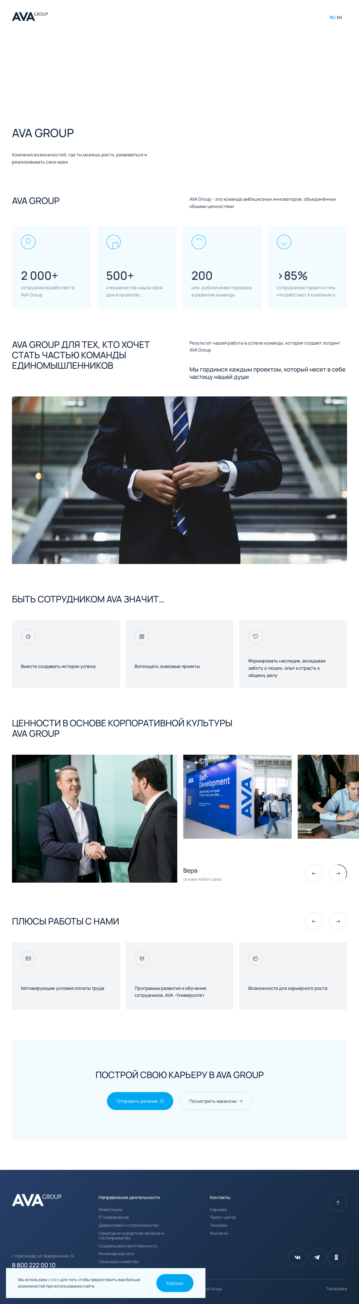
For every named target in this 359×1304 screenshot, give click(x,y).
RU (332, 17)
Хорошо (174, 1283)
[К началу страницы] (338, 1203)
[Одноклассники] (337, 1257)
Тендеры (218, 1225)
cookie (54, 1279)
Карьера (218, 1209)
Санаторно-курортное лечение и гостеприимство (131, 1236)
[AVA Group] (30, 17)
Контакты (219, 1233)
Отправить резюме (137, 1101)
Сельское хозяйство (119, 1261)
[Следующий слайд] (338, 873)
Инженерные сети (116, 1253)
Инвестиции (110, 1209)
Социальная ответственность (128, 1246)
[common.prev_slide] (314, 873)
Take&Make (336, 1289)
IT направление (114, 1217)
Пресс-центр (223, 1217)
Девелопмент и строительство (129, 1225)
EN (339, 17)
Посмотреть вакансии (213, 1101)
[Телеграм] (317, 1257)
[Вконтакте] (298, 1257)
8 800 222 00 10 (34, 1265)
